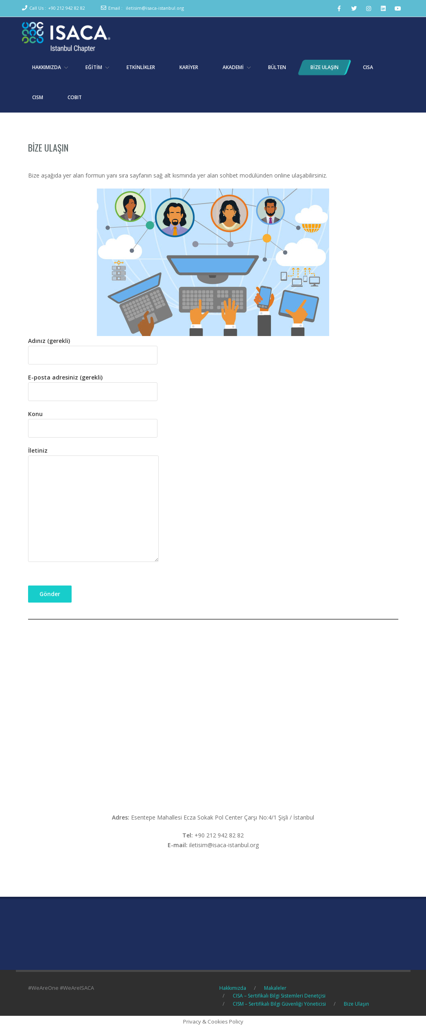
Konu (92, 421)
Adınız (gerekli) (92, 348)
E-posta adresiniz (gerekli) (92, 384)
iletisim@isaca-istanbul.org (155, 8)
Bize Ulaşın (48, 147)
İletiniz (93, 505)
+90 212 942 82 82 (66, 8)
